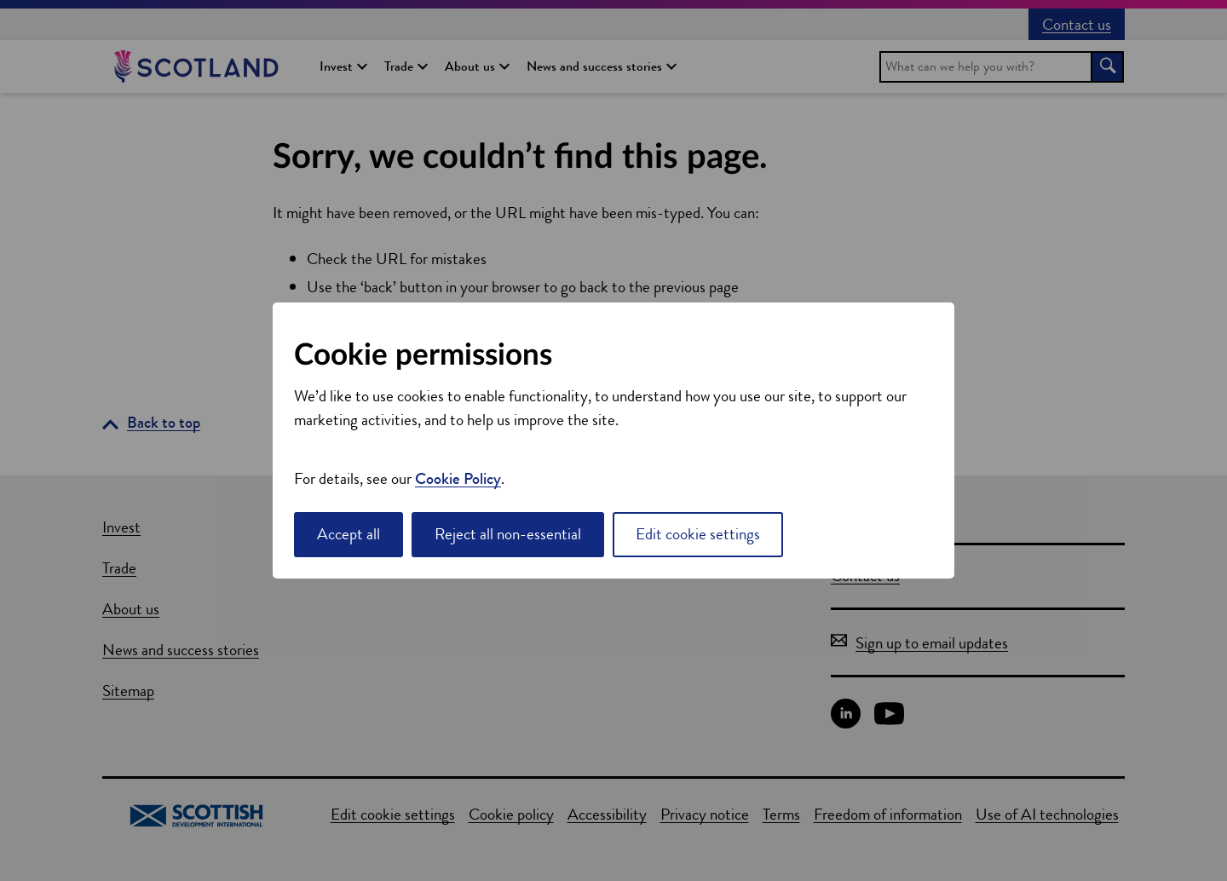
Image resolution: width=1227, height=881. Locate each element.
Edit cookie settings (698, 533)
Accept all (348, 533)
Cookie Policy (458, 478)
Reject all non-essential (508, 533)
